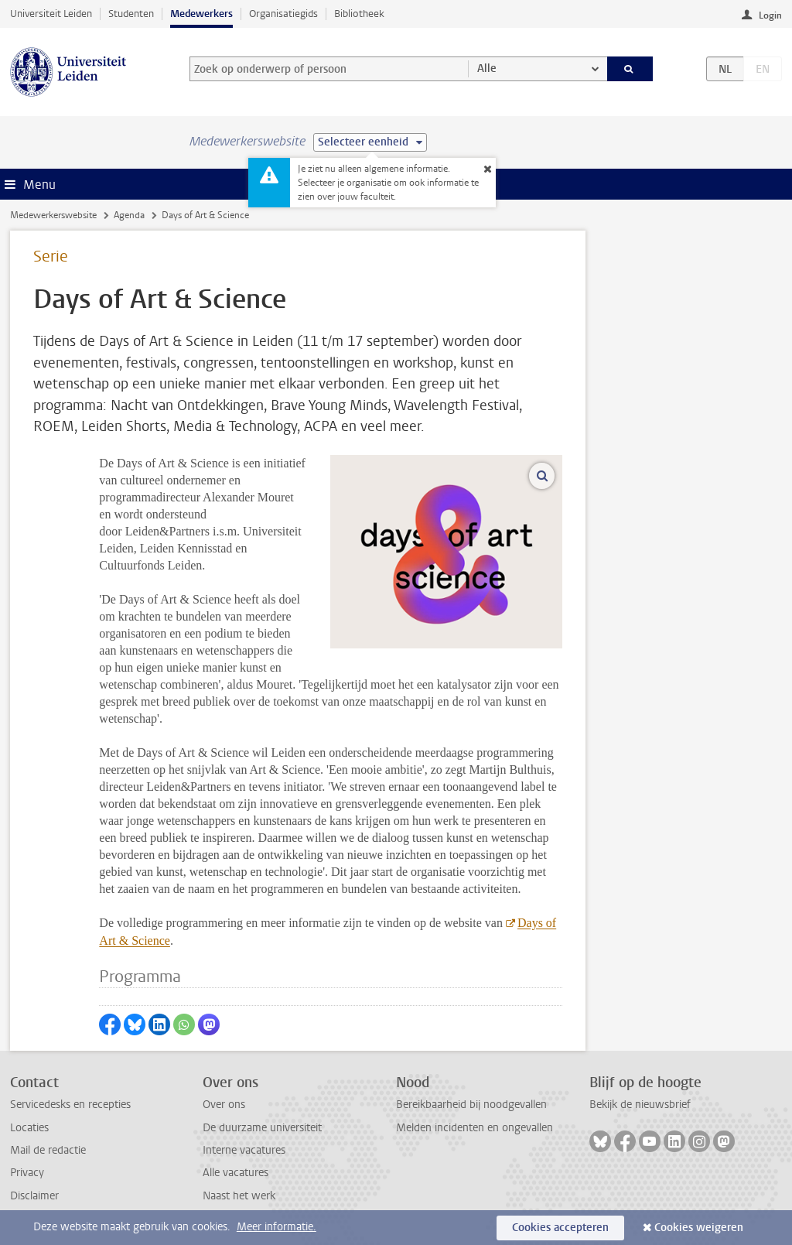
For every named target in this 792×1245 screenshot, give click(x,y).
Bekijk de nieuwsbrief (640, 1104)
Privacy (27, 1172)
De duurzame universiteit (262, 1127)
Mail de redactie (48, 1150)
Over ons (224, 1104)
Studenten (131, 13)
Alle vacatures (235, 1172)
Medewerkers (201, 13)
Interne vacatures (244, 1150)
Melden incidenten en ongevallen (474, 1127)
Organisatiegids (283, 13)
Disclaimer (34, 1196)
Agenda (129, 215)
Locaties (29, 1127)
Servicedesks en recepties (70, 1104)
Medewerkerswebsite (53, 215)
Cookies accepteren (560, 1227)
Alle (487, 68)
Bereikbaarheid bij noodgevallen (471, 1104)
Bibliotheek (359, 13)
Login (770, 15)
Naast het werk (239, 1196)
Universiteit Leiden (51, 13)
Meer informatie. (276, 1226)
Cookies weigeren (698, 1227)
